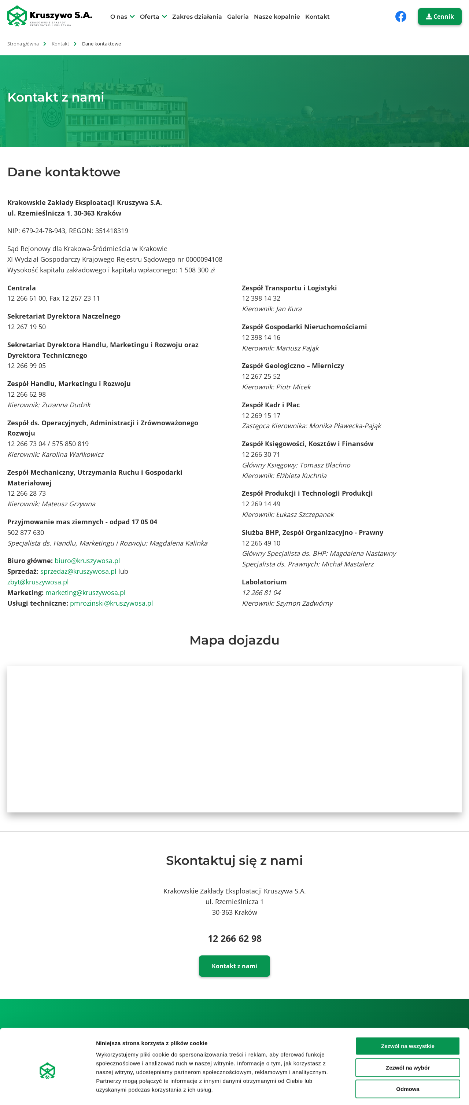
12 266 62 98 (235, 938)
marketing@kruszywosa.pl (85, 592)
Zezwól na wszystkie (408, 1015)
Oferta (149, 16)
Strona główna (23, 43)
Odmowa (407, 1058)
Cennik (440, 16)
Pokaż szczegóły (391, 1090)
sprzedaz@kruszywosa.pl (78, 571)
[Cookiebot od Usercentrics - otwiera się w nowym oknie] (47, 1090)
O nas (118, 16)
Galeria (238, 16)
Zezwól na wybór (408, 1037)
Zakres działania (197, 16)
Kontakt (317, 16)
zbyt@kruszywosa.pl (38, 581)
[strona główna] (53, 16)
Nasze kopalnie (277, 16)
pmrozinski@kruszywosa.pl (111, 603)
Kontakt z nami (234, 966)
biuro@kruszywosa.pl (87, 560)
